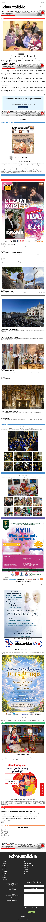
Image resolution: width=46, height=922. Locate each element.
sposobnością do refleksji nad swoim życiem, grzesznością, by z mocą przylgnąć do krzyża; (19, 816)
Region (3, 875)
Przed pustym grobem (7, 370)
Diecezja (4, 867)
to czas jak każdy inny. (6, 820)
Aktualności (4, 180)
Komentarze (5, 871)
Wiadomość (33, 893)
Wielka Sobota (5, 378)
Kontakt (26, 873)
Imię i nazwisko (34, 884)
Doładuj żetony (23, 107)
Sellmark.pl (25, 919)
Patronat (26, 869)
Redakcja (26, 867)
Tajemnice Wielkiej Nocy (23, 754)
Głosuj (2, 822)
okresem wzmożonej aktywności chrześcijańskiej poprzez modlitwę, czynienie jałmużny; (18, 818)
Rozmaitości (5, 879)
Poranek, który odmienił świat (23, 161)
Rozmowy (4, 869)
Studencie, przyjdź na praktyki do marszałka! (23, 799)
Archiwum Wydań (28, 865)
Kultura (4, 877)
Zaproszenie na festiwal (23, 718)
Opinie (3, 865)
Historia (4, 873)
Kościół (4, 863)
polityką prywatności (38, 909)
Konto (25, 861)
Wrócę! (3, 260)
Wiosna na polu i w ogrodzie (23, 581)
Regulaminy (22, 916)
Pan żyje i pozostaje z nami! (9, 329)
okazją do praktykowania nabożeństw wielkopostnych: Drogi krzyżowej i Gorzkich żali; (18, 811)
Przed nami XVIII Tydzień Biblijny (11, 252)
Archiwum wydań (23, 119)
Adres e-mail (34, 888)
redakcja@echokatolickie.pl (14, 895)
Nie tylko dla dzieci (7, 291)
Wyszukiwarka (27, 863)
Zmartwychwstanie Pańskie (9, 337)
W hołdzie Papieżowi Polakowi (23, 649)
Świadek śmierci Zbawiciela (9, 411)
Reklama (26, 871)
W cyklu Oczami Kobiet (8, 244)
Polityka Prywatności (22, 918)
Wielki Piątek (5, 418)
